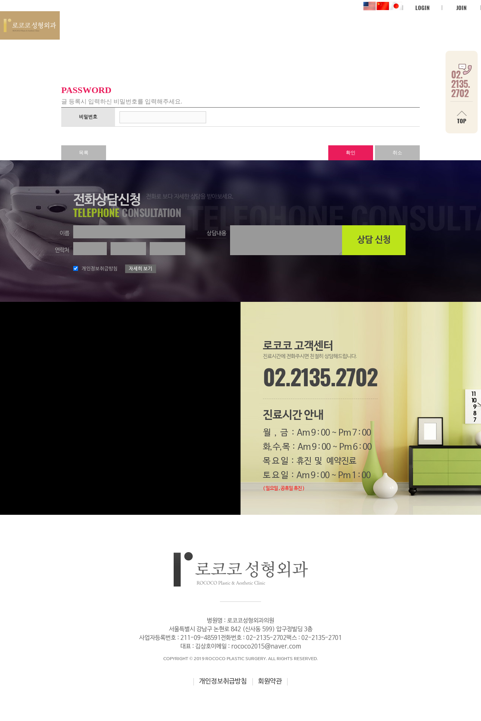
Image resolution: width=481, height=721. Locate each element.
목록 (84, 152)
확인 (351, 152)
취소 (397, 152)
